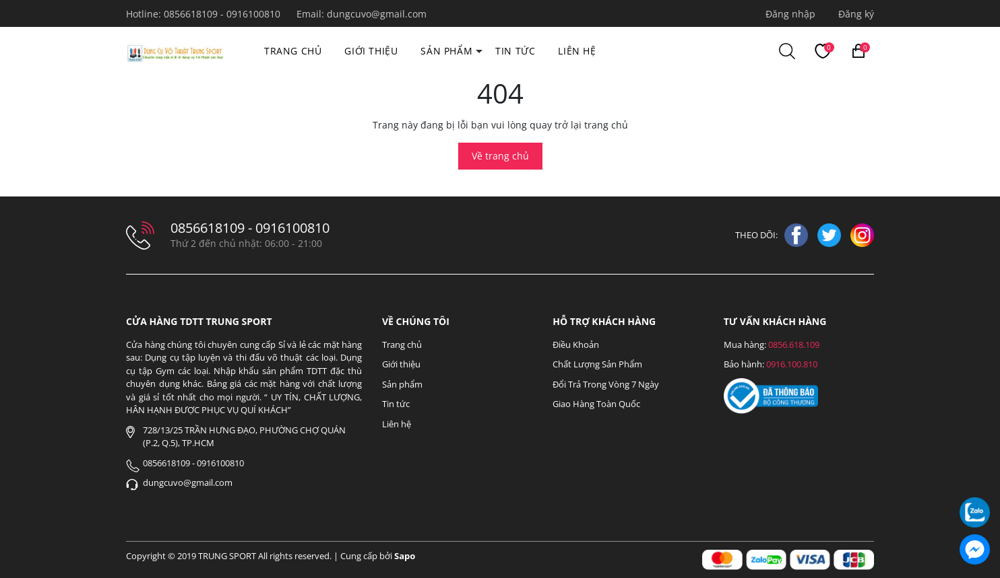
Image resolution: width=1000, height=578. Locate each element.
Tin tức (515, 50)
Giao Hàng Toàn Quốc (596, 404)
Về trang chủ (500, 155)
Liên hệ (577, 50)
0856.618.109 (793, 344)
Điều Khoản (576, 344)
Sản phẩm (446, 50)
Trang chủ (292, 50)
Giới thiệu (371, 50)
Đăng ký (856, 13)
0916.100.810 (791, 364)
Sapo (404, 556)
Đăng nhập (790, 13)
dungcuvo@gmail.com (377, 13)
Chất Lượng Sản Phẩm (597, 364)
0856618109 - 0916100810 (223, 13)
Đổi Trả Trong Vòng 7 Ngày (606, 384)
